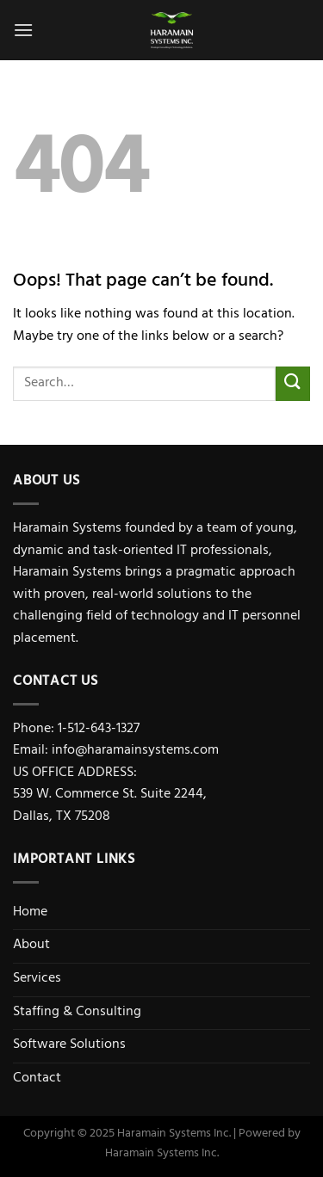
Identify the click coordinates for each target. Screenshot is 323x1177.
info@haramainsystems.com (135, 751)
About (31, 945)
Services (37, 979)
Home (30, 913)
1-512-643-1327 (99, 730)
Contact (37, 1079)
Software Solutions (69, 1045)
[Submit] (293, 383)
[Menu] (23, 30)
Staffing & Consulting (77, 1013)
